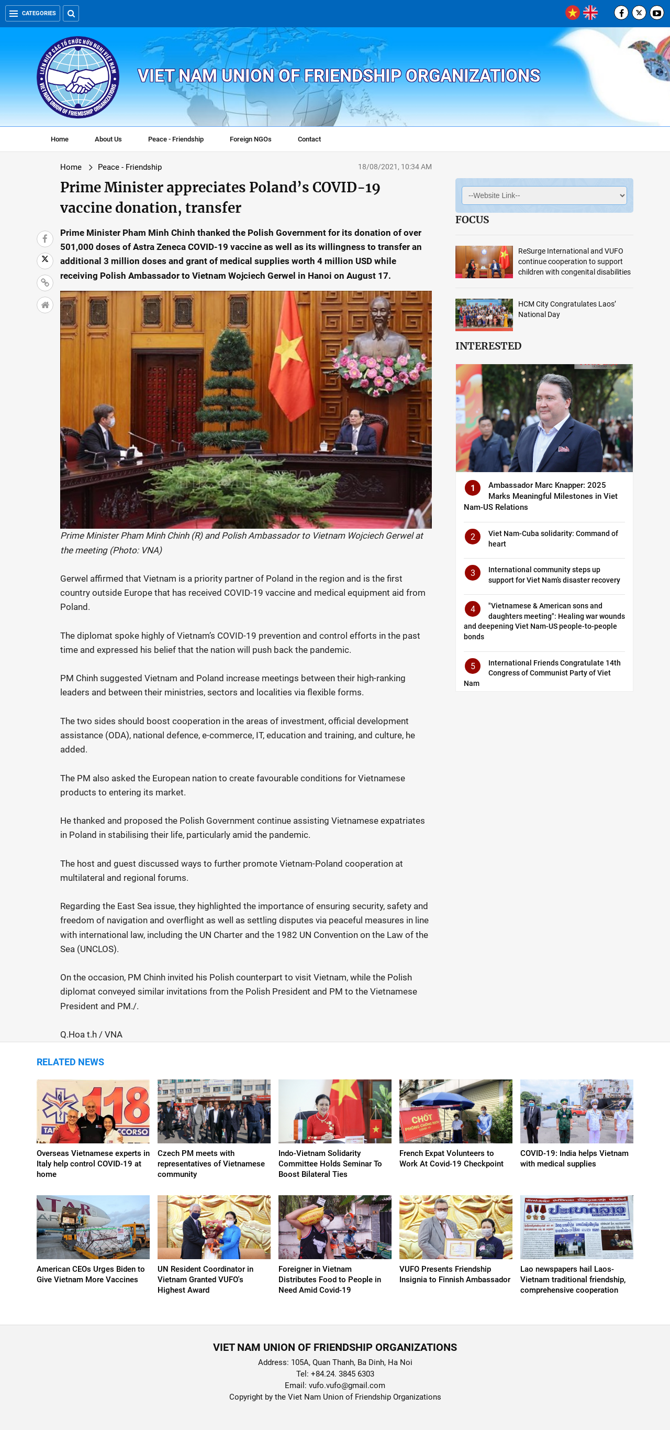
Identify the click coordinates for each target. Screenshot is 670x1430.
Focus (472, 219)
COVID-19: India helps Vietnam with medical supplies (574, 1159)
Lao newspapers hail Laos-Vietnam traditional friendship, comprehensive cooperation (573, 1279)
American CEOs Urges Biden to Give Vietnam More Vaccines (91, 1274)
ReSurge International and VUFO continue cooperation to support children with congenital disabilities (574, 261)
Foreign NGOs (251, 139)
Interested (488, 346)
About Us (108, 139)
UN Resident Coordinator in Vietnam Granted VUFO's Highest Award (205, 1279)
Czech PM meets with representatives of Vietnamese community (211, 1164)
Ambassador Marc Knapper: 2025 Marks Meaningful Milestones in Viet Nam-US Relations (541, 496)
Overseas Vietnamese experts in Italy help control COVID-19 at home (93, 1164)
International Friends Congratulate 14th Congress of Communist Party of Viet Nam (542, 673)
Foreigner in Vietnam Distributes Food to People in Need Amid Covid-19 (329, 1279)
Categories (32, 13)
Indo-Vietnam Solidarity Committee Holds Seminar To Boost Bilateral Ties (330, 1164)
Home (60, 139)
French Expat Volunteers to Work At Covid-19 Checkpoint (451, 1159)
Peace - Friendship (176, 139)
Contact (309, 139)
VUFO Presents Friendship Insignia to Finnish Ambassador (454, 1274)
